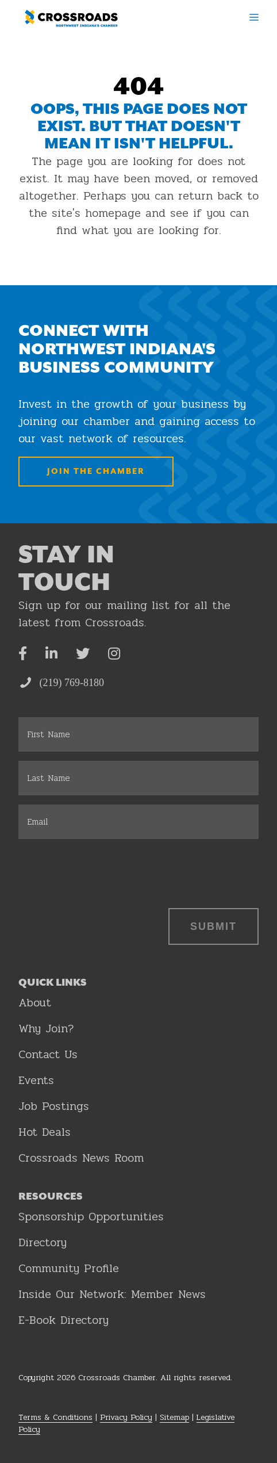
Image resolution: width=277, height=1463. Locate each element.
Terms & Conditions (55, 1417)
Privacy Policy (126, 1417)
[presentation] (105, 870)
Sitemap (174, 1417)
